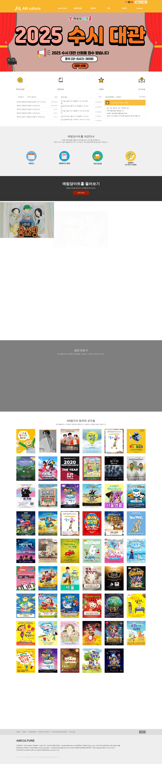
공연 (108, 8)
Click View (81, 193)
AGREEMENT (32, 732)
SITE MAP (72, 732)
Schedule (139, 8)
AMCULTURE (62, 8)
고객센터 (124, 8)
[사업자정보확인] (110, 748)
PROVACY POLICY (44, 732)
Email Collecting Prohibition (59, 732)
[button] (5, 42)
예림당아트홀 (78, 8)
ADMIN (142, 732)
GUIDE (24, 732)
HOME (18, 732)
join (144, 2)
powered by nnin (54, 750)
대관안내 (93, 8)
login (137, 2)
